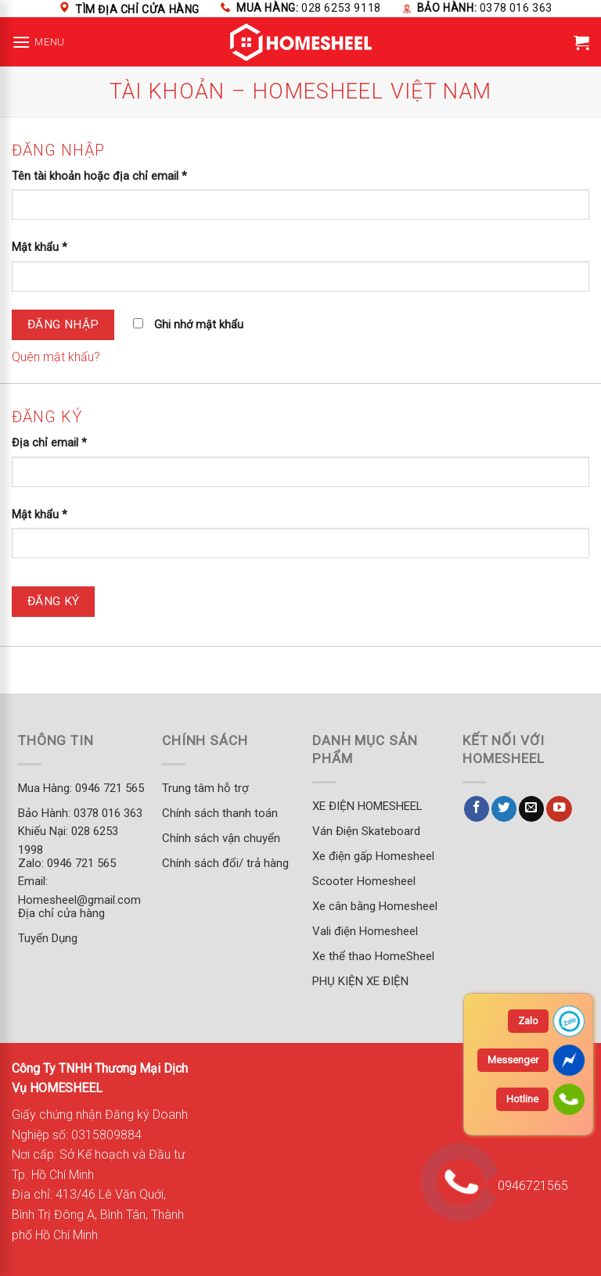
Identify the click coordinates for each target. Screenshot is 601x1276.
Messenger (513, 1060)
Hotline (522, 1099)
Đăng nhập (63, 324)
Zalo (528, 1021)
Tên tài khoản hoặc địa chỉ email (99, 176)
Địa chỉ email (49, 443)
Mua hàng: (308, 8)
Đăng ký (53, 601)
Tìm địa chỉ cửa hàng (137, 9)
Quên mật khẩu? (56, 356)
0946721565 (528, 1185)
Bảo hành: (484, 8)
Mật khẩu (39, 247)
